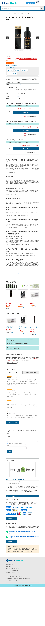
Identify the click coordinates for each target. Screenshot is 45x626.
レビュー (9, 436)
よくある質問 (24, 70)
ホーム (7, 13)
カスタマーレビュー (12, 73)
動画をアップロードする (11, 362)
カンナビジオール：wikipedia (12, 277)
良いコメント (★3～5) (14, 372)
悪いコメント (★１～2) (30, 372)
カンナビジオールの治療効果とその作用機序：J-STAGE (16, 275)
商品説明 (17, 70)
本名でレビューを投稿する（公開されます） (15, 443)
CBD (10, 13)
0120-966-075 (19, 576)
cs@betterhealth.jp (19, 580)
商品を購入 (10, 70)
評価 (8, 433)
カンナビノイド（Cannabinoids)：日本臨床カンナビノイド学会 (18, 273)
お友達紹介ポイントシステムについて (13, 572)
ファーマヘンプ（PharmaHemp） (23, 84)
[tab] (14, 372)
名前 (8, 445)
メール (8, 448)
